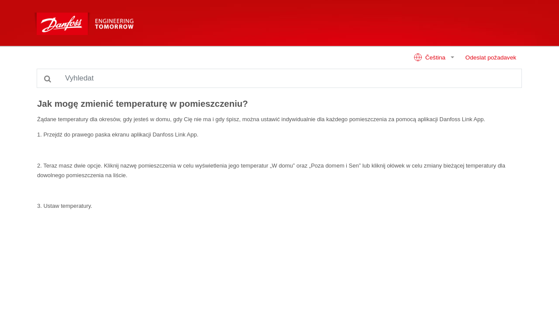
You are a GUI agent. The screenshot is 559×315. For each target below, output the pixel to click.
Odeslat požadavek (491, 57)
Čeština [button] (430, 57)
